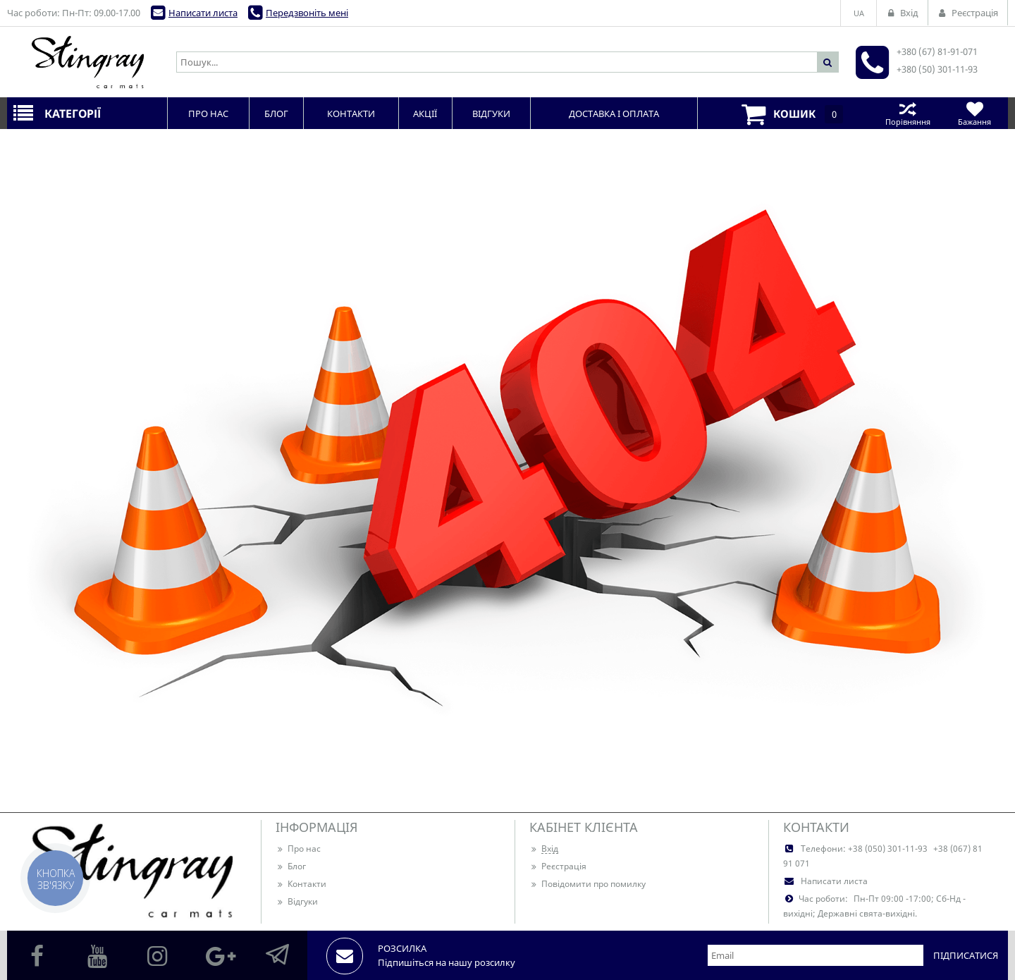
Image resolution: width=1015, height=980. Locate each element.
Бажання (974, 113)
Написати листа (203, 12)
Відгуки (297, 901)
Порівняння (907, 113)
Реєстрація (557, 866)
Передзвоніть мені (307, 12)
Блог (291, 866)
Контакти (301, 884)
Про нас (298, 849)
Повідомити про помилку (587, 884)
